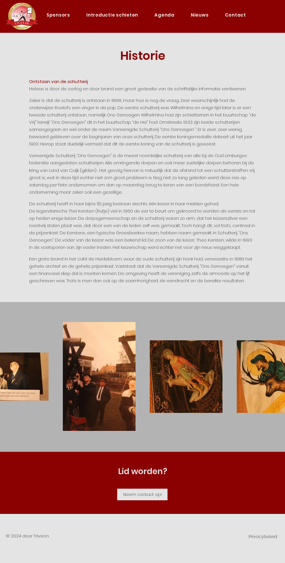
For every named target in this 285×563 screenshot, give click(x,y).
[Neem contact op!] (142, 494)
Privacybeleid (263, 536)
